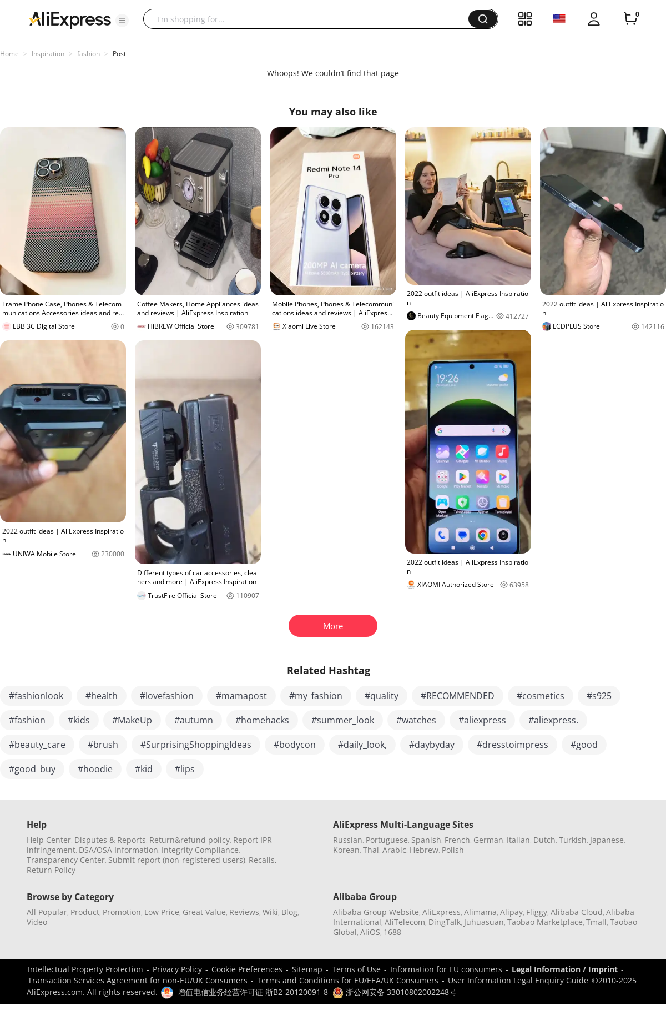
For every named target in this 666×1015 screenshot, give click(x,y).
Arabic (394, 850)
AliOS (370, 932)
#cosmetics (540, 696)
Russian (347, 840)
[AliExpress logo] (70, 19)
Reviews (244, 912)
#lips (185, 769)
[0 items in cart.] (630, 19)
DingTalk (444, 922)
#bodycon (295, 744)
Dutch (544, 840)
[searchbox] (310, 18)
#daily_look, (362, 744)
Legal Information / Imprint (565, 969)
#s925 (599, 696)
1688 (392, 932)
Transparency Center (66, 860)
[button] (122, 20)
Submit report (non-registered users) (176, 860)
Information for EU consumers (446, 969)
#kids (79, 720)
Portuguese (387, 840)
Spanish (426, 840)
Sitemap (307, 969)
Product (84, 912)
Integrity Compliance (200, 850)
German (488, 840)
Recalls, (263, 860)
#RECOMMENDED (458, 696)
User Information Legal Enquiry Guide (518, 980)
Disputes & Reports (110, 840)
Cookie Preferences (246, 969)
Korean (346, 850)
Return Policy (51, 870)
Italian (518, 840)
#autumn (193, 720)
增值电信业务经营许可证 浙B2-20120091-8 (253, 992)
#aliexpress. (553, 720)
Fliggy (536, 912)
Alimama (480, 912)
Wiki (270, 912)
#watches (416, 720)
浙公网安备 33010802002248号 (394, 992)
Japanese (607, 840)
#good (584, 744)
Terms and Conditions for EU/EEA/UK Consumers (347, 980)
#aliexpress (482, 720)
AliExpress (441, 912)
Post (119, 53)
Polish (453, 850)
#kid (144, 769)
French (457, 840)
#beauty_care (37, 744)
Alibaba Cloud (577, 912)
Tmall (596, 922)
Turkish (573, 840)
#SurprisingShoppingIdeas (195, 744)
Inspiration (48, 53)
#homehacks (262, 720)
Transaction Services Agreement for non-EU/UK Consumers (138, 980)
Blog (289, 912)
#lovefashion (167, 696)
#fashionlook (36, 696)
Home (9, 53)
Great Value (204, 912)
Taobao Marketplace (545, 922)
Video (37, 922)
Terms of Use (356, 969)
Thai (371, 850)
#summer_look (342, 720)
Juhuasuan (484, 922)
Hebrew (424, 850)
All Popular (47, 912)
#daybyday (432, 744)
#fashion (27, 720)
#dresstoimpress (512, 744)
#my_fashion (315, 696)
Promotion (122, 912)
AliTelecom (405, 922)
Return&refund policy (189, 840)
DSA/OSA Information (118, 850)
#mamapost (241, 696)
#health (101, 696)
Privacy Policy (177, 969)
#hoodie (95, 769)
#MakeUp (132, 720)
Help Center (49, 840)
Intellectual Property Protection (85, 969)
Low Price (161, 912)
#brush (103, 744)
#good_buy (32, 769)
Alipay (511, 912)
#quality (381, 696)
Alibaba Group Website (376, 912)
